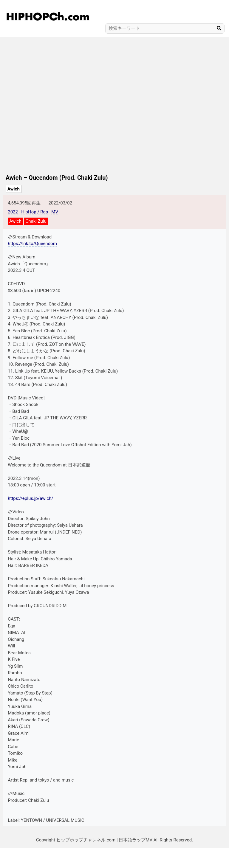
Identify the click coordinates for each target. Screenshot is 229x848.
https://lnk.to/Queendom (32, 243)
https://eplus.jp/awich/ (30, 498)
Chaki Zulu (36, 221)
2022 (13, 212)
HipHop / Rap (34, 212)
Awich (13, 189)
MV (54, 212)
